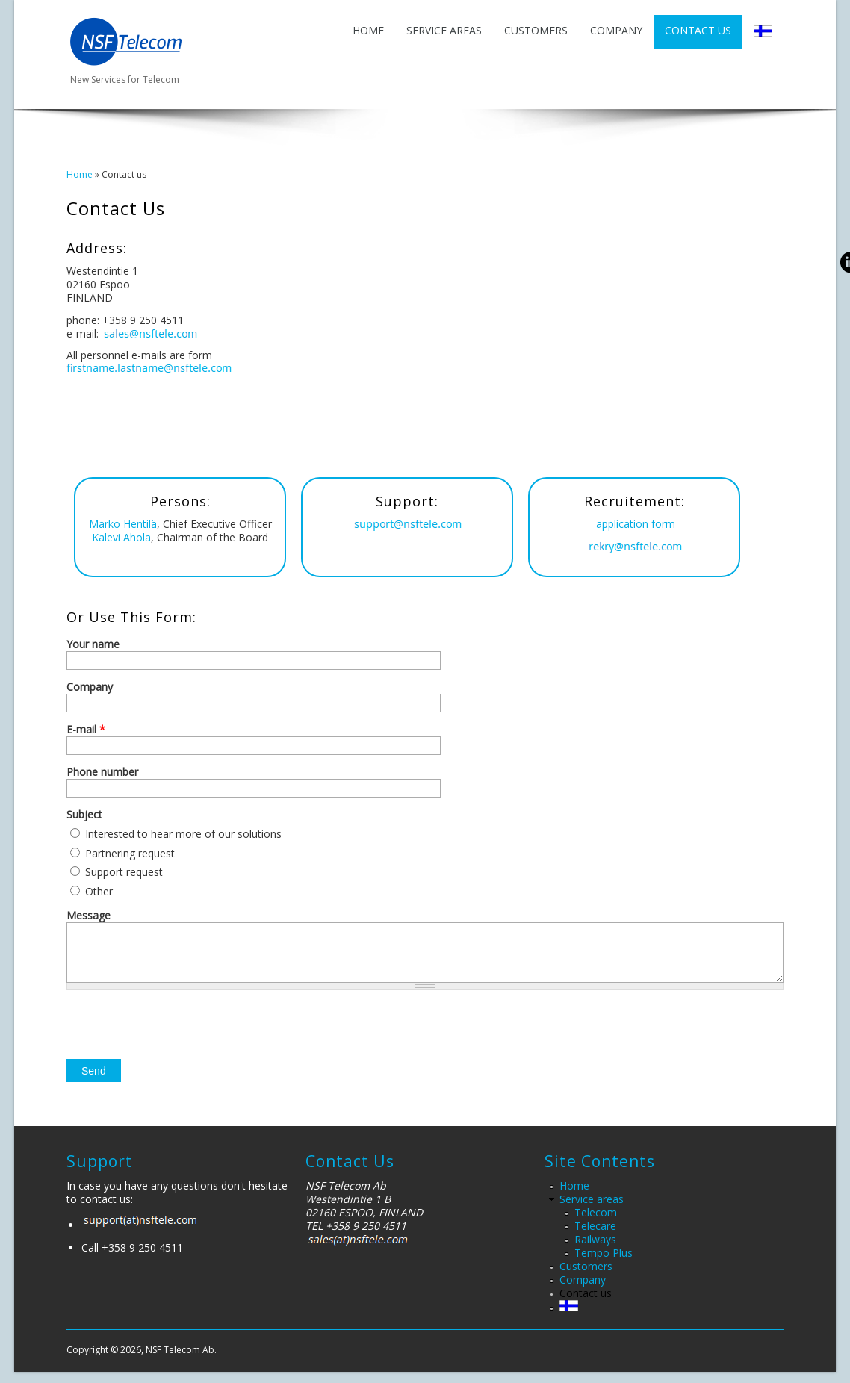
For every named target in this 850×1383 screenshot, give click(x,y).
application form (635, 524)
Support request (124, 872)
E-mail (85, 729)
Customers (536, 30)
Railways (595, 1250)
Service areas (444, 30)
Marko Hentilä (123, 524)
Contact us (698, 30)
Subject (84, 814)
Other (99, 891)
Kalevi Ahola (121, 537)
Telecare (595, 1237)
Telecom (595, 1223)
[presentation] (180, 1041)
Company (616, 30)
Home (368, 30)
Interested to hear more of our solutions (183, 834)
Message (88, 915)
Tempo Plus (603, 1264)
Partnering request (130, 853)
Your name (93, 644)
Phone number (102, 772)
